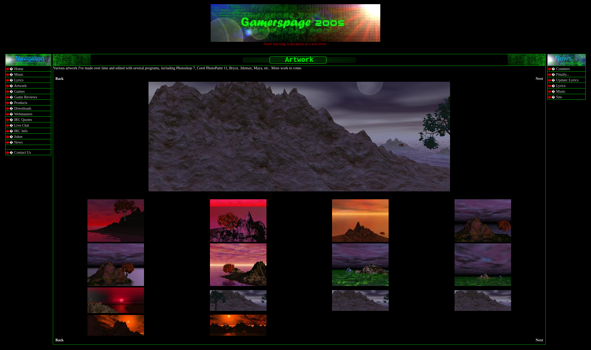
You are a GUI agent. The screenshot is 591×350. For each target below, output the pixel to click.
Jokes (18, 136)
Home (18, 69)
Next (539, 78)
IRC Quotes (23, 120)
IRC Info (21, 131)
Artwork (20, 86)
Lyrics (19, 80)
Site (559, 97)
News (18, 142)
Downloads (23, 108)
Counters (563, 69)
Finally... (563, 74)
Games (19, 91)
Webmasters (23, 114)
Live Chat (21, 125)
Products (21, 103)
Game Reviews (25, 97)
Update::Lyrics (567, 80)
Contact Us (22, 152)
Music (19, 74)
